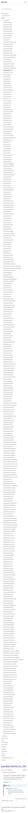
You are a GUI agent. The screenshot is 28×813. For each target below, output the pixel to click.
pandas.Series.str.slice (8, 596)
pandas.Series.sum (7, 250)
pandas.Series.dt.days (8, 514)
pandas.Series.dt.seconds (8, 516)
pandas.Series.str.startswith (9, 605)
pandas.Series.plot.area (8, 685)
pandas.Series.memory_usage (9, 42)
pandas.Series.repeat (7, 381)
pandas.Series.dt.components (9, 522)
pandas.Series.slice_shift (8, 420)
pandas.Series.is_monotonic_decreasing (12, 268)
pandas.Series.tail (7, 316)
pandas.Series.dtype (7, 29)
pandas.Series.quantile (8, 240)
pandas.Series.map (7, 168)
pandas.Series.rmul (7, 122)
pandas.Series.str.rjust (8, 590)
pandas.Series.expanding (8, 174)
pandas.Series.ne (7, 150)
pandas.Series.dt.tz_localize (9, 487)
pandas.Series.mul (7, 105)
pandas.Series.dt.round (8, 496)
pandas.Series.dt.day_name (9, 505)
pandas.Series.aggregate (8, 163)
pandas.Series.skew (7, 246)
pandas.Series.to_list (7, 70)
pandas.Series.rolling (7, 172)
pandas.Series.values (7, 26)
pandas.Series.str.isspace (8, 629)
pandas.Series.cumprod (8, 205)
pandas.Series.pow (7, 116)
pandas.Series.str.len (7, 564)
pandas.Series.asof (7, 398)
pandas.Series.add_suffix (8, 327)
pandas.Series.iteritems (8, 90)
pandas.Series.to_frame (8, 716)
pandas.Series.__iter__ (8, 85)
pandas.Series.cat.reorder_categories (11, 653)
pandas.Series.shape (7, 31)
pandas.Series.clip (7, 192)
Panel (3, 740)
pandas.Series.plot (7, 683)
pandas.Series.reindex (8, 298)
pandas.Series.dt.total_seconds (10, 527)
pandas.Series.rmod (7, 131)
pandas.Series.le (6, 146)
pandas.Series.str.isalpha (8, 624)
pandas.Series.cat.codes (8, 648)
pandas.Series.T (6, 39)
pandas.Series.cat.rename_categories (11, 651)
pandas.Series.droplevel (8, 277)
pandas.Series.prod (7, 237)
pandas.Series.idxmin (8, 292)
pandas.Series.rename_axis (9, 305)
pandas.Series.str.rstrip (8, 594)
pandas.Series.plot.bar (8, 688)
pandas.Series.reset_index (9, 307)
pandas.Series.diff (7, 211)
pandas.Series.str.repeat (8, 581)
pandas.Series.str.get (7, 557)
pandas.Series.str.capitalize (9, 529)
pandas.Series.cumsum (8, 207)
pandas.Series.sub (7, 103)
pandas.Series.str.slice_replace (9, 598)
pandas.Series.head (7, 287)
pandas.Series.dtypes (8, 48)
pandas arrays (5, 738)
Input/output (5, 13)
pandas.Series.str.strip (8, 607)
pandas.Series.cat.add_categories (10, 655)
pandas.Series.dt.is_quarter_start (10, 464)
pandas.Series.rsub (7, 120)
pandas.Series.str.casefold (9, 531)
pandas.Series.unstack (8, 372)
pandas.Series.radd (7, 118)
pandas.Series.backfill (8, 331)
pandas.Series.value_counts (9, 270)
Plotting (3, 755)
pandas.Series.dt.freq (8, 481)
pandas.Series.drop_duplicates (10, 279)
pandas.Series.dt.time (8, 424)
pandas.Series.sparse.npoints (9, 668)
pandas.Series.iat (7, 79)
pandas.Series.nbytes (8, 33)
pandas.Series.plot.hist (8, 696)
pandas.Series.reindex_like (9, 300)
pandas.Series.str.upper (8, 616)
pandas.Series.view (7, 385)
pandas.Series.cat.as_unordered (10, 666)
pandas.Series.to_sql (7, 722)
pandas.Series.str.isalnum (8, 622)
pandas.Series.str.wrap (8, 618)
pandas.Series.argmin (8, 359)
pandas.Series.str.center (8, 535)
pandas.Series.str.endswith (9, 546)
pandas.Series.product (8, 155)
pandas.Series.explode (8, 374)
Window (4, 746)
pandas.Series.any (7, 185)
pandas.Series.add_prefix (8, 324)
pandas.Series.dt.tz (7, 479)
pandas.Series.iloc (7, 83)
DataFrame (4, 736)
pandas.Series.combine (8, 135)
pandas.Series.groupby (8, 170)
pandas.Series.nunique (8, 259)
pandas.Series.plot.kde (8, 698)
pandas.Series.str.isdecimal (9, 640)
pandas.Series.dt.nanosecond (9, 444)
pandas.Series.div (7, 107)
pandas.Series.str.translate (9, 614)
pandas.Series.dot (7, 157)
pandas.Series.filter (7, 329)
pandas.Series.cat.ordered (9, 646)
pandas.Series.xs (7, 98)
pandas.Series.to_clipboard (9, 729)
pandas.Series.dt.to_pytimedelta (10, 524)
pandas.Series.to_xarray (8, 718)
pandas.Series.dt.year (8, 429)
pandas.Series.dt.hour (8, 435)
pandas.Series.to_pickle (8, 707)
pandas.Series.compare (8, 390)
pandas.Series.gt (6, 144)
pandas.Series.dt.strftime (8, 494)
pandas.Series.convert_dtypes (9, 55)
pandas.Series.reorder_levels (9, 364)
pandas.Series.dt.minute (8, 437)
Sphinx (9, 810)
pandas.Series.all (7, 183)
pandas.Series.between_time (9, 416)
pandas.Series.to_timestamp (9, 68)
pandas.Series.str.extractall (9, 550)
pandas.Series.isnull (7, 346)
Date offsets (4, 744)
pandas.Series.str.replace (8, 583)
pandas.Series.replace (8, 355)
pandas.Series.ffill (7, 337)
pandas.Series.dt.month (8, 431)
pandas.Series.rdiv (7, 124)
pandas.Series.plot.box (8, 692)
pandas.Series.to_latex (8, 731)
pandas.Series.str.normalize (9, 574)
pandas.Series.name (7, 50)
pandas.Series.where (7, 320)
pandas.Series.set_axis (8, 311)
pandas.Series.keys (7, 92)
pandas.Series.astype (8, 53)
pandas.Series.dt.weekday (9, 453)
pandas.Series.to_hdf (8, 720)
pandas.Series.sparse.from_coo (10, 677)
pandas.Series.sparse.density (9, 670)
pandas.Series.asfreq (7, 396)
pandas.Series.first (7, 285)
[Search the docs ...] (14, 9)
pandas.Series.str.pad (8, 577)
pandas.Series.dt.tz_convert (9, 490)
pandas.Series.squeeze (8, 383)
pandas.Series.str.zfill (7, 620)
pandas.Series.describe (8, 209)
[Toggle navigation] (25, 2)
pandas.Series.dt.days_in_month (10, 477)
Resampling (4, 751)
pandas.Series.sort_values (9, 366)
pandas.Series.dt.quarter (8, 457)
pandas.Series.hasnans (8, 44)
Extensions (4, 760)
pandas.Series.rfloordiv (8, 129)
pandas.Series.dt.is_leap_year (9, 472)
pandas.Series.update (8, 394)
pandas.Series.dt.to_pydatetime (10, 485)
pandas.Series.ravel (7, 379)
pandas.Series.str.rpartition (9, 592)
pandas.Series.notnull (8, 350)
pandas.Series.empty (7, 46)
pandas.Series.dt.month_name (10, 503)
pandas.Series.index (7, 22)
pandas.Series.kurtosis (8, 255)
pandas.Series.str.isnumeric (9, 637)
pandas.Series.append (8, 387)
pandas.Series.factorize (8, 213)
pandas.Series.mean (7, 222)
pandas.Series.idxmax (8, 290)
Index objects (5, 742)
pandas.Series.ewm (7, 177)
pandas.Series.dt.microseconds (10, 518)
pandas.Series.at (6, 76)
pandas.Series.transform (8, 166)
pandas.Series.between (8, 190)
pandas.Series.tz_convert (8, 409)
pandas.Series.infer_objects (9, 57)
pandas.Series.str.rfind (8, 585)
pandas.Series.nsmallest (8, 233)
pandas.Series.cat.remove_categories (11, 657)
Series (3, 17)
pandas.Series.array (7, 24)
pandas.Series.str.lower (8, 568)
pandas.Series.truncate (8, 318)
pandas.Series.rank (7, 242)
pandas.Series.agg (7, 161)
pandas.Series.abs (7, 181)
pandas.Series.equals (7, 283)
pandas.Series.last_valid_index (9, 405)
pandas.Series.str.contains (9, 537)
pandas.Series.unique (8, 257)
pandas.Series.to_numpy (8, 63)
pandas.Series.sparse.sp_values (10, 674)
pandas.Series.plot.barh (8, 690)
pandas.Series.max (7, 220)
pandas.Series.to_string (8, 727)
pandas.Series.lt (6, 142)
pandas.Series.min (7, 226)
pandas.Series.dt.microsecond (10, 442)
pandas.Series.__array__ (8, 72)
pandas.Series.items (7, 87)
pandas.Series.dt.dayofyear (9, 455)
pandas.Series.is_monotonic (9, 263)
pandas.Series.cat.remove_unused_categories (13, 659)
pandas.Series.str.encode (8, 544)
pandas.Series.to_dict (8, 711)
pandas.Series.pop (7, 94)
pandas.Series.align (7, 272)
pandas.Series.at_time (8, 413)
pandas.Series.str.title (8, 611)
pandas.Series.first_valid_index (10, 403)
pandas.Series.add (7, 100)
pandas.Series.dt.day (7, 433)
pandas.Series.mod (7, 113)
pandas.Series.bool (7, 61)
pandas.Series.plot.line (8, 701)
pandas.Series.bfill (7, 333)
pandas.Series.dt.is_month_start (10, 459)
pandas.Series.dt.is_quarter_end (10, 466)
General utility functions (7, 757)
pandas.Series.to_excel (8, 714)
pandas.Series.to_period (8, 66)
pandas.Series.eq (7, 153)
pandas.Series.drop (7, 274)
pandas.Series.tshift (7, 418)
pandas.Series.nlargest (8, 231)
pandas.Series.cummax (8, 200)
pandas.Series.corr (7, 194)
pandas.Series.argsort (8, 357)
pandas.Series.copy (7, 59)
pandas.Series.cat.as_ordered (9, 664)
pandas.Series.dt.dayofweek (9, 450)
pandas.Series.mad (7, 218)
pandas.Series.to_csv (7, 709)
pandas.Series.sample (8, 309)
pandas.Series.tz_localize (8, 411)
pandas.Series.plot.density (9, 694)
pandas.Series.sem (7, 244)
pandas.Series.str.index (8, 559)
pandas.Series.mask (7, 322)
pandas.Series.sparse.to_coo (9, 679)
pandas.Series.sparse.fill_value (9, 672)
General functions (6, 15)
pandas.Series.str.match (8, 572)
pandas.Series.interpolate (8, 342)
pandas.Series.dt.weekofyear (9, 448)
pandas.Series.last (7, 296)
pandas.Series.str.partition (9, 579)
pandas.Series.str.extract (8, 548)
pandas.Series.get (7, 74)
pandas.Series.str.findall (8, 555)
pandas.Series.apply (7, 159)
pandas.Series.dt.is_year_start (9, 468)
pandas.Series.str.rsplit (8, 603)
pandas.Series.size (7, 37)
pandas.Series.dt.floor (8, 498)
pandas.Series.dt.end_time (9, 511)
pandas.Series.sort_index (8, 368)
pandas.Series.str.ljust (8, 566)
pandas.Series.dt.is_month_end (10, 461)
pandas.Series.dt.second (8, 440)
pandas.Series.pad (7, 353)
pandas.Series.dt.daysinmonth (10, 474)
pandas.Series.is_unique (8, 261)
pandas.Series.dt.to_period (9, 483)
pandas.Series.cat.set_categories (10, 661)
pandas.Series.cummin (8, 203)
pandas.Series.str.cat (7, 533)
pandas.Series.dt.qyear (8, 507)
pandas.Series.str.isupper (8, 633)
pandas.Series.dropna (8, 335)
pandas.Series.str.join (8, 561)
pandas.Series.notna (7, 348)
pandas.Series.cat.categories (9, 644)
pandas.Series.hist (7, 705)
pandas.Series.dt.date (8, 422)
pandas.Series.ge (7, 148)
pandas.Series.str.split (8, 601)
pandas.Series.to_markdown (9, 733)
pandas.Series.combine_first (9, 137)
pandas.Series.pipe (7, 179)
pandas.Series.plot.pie (8, 703)
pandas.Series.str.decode (8, 542)
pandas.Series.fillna (7, 340)
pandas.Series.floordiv (8, 111)
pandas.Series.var (7, 253)
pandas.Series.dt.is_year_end (9, 470)
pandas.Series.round (7, 140)
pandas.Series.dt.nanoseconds (10, 520)
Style (3, 753)
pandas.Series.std (7, 248)
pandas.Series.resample (8, 407)
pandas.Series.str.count (8, 540)
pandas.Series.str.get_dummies (10, 642)
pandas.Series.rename (8, 303)
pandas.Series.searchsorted (9, 377)
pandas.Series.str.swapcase (9, 609)
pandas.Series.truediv (8, 109)
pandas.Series (6, 20)
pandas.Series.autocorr (8, 187)
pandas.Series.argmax (8, 361)
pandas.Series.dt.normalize (9, 492)
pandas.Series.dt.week (8, 446)
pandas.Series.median (8, 224)
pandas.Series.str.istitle (8, 635)
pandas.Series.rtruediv (8, 126)
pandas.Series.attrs (7, 681)
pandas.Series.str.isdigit (8, 627)
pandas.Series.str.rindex (8, 587)
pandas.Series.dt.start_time (9, 509)
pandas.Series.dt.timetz (8, 427)
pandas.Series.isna (7, 344)
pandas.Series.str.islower (8, 631)
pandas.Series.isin (7, 294)
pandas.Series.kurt (7, 216)
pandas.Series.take (7, 313)
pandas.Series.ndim (7, 35)
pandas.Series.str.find (8, 553)
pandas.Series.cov (7, 198)
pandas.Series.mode (7, 229)
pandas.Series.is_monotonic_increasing (11, 266)
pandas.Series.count (7, 196)
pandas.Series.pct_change (9, 235)
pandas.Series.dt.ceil (7, 501)
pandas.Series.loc (7, 81)
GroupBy (4, 749)
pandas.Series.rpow (7, 133)
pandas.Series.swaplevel (8, 370)
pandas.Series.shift (7, 400)
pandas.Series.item (7, 96)
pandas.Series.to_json (8, 724)
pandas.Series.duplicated (8, 281)
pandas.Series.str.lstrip (8, 570)
